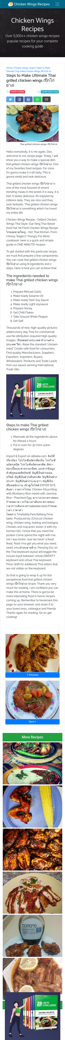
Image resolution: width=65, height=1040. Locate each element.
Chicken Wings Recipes (29, 4)
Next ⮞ (32, 721)
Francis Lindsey (17, 91)
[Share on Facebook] (19, 99)
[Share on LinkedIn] (28, 99)
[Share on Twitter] (10, 99)
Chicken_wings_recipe (24, 68)
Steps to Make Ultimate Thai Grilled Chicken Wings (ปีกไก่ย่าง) (28, 69)
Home (9, 68)
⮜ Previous (32, 675)
